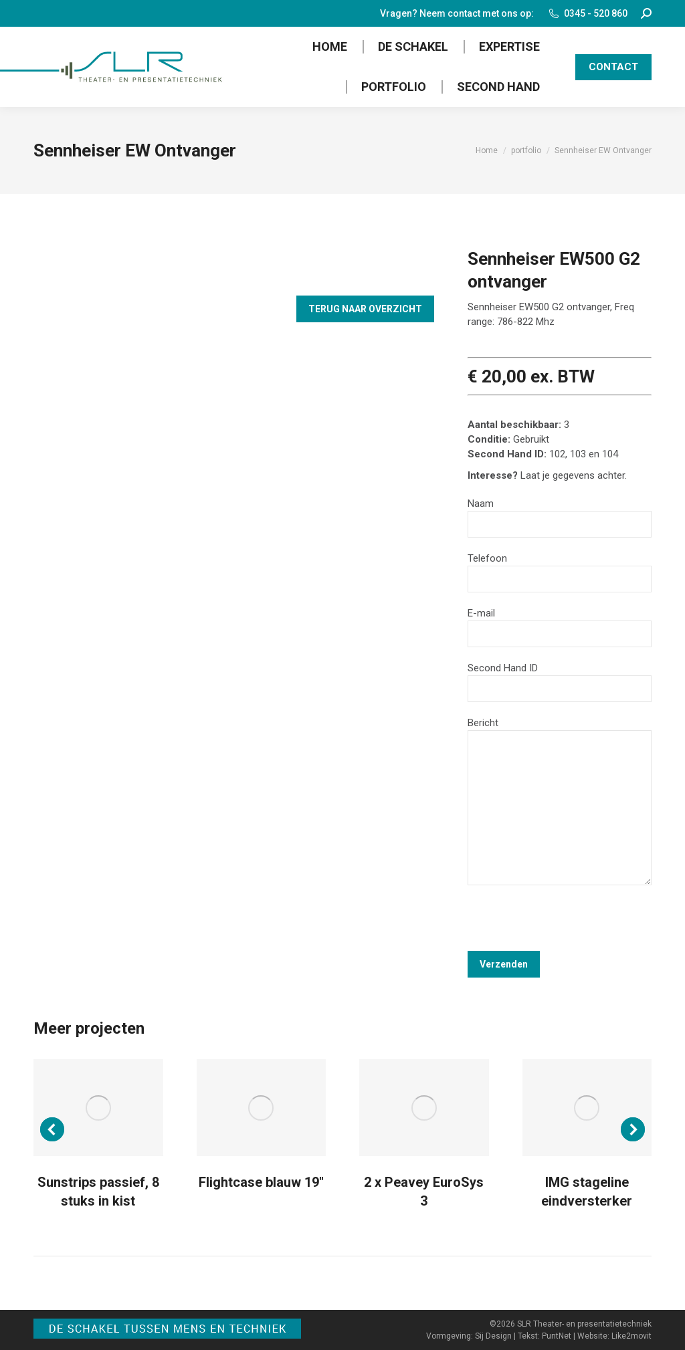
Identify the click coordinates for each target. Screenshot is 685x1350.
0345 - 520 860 (587, 13)
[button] (52, 1129)
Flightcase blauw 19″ (261, 1182)
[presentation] (569, 925)
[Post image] (98, 1107)
